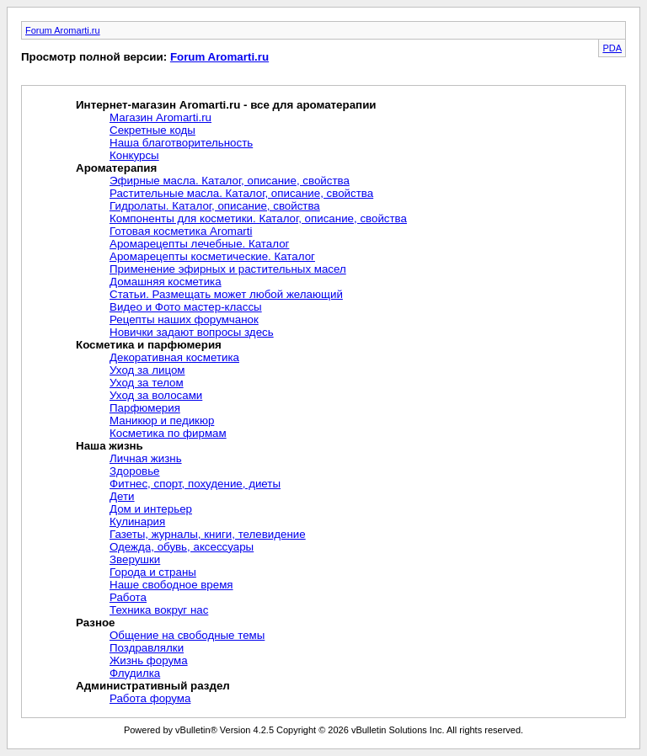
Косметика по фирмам (168, 433)
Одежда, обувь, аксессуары (182, 546)
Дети (122, 496)
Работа (128, 597)
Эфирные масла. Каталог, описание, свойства (230, 180)
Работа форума (150, 698)
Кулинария (137, 521)
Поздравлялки (147, 648)
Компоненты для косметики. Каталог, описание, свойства (258, 218)
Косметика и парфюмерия (149, 344)
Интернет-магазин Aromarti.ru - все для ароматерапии (226, 104)
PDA (612, 48)
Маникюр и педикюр (162, 420)
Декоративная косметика (174, 357)
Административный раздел (153, 685)
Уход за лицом (147, 370)
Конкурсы (134, 155)
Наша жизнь (109, 445)
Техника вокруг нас (159, 610)
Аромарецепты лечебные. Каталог (199, 243)
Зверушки (135, 559)
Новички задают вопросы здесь (192, 332)
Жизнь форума (149, 660)
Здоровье (135, 471)
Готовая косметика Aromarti (181, 231)
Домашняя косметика (166, 281)
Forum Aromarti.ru (62, 30)
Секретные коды (152, 130)
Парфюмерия (145, 408)
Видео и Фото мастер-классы (186, 307)
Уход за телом (147, 382)
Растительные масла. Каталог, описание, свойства (241, 193)
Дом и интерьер (151, 509)
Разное (95, 622)
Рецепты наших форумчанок (184, 319)
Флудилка (135, 673)
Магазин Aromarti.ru (160, 117)
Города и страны (153, 572)
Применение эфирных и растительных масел (228, 269)
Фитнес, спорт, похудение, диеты (195, 483)
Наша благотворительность (181, 142)
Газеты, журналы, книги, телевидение (208, 534)
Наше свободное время (171, 584)
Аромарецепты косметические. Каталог (212, 256)
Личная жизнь (146, 458)
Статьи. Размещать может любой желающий (226, 294)
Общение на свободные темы (187, 635)
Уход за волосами (156, 395)
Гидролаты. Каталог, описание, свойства (215, 206)
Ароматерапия (116, 168)
